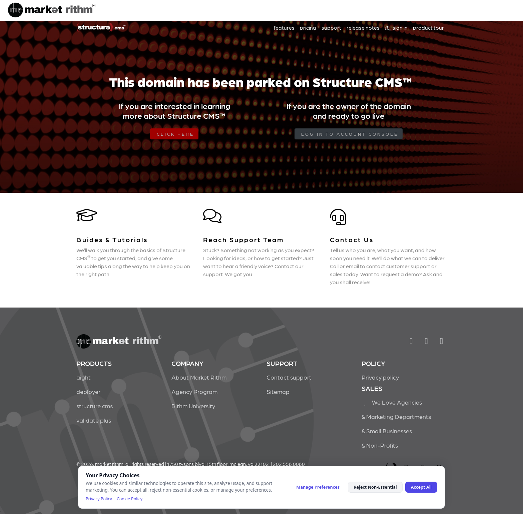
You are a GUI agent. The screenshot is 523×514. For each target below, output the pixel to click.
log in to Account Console (349, 133)
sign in (396, 27)
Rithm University (193, 405)
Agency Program (194, 391)
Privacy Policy (99, 499)
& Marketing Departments (396, 416)
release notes (363, 27)
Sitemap (278, 391)
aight (83, 377)
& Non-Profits (380, 445)
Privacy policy (380, 377)
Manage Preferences (318, 487)
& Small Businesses (387, 430)
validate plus (93, 420)
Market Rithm (51, 10)
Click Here (175, 133)
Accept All (421, 487)
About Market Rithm (198, 377)
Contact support (289, 377)
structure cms (94, 405)
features (284, 27)
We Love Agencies (392, 402)
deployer (88, 391)
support (331, 27)
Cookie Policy (129, 499)
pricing (308, 27)
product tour (428, 27)
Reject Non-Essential (375, 487)
